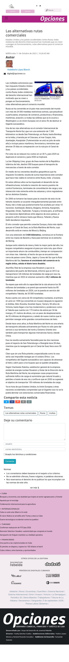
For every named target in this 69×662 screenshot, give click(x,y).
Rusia (42, 413)
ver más (34, 487)
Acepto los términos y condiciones (20, 454)
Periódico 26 (16, 597)
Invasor (38, 594)
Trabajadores (44, 597)
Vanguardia (36, 600)
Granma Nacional (56, 591)
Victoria (46, 594)
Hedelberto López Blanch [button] (18, 69)
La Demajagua (58, 594)
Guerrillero (42, 591)
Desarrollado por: (13, 630)
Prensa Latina (32, 603)
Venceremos (24, 600)
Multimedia (27, 11)
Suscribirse (13, 11)
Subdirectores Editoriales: (44, 634)
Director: (10, 634)
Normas (7, 469)
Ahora (21, 591)
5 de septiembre (50, 600)
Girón (31, 594)
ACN (61, 600)
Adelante (13, 591)
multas (52, 413)
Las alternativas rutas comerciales (20, 413)
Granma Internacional (18, 594)
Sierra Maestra (30, 597)
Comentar (9, 461)
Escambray (31, 591)
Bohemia (43, 603)
